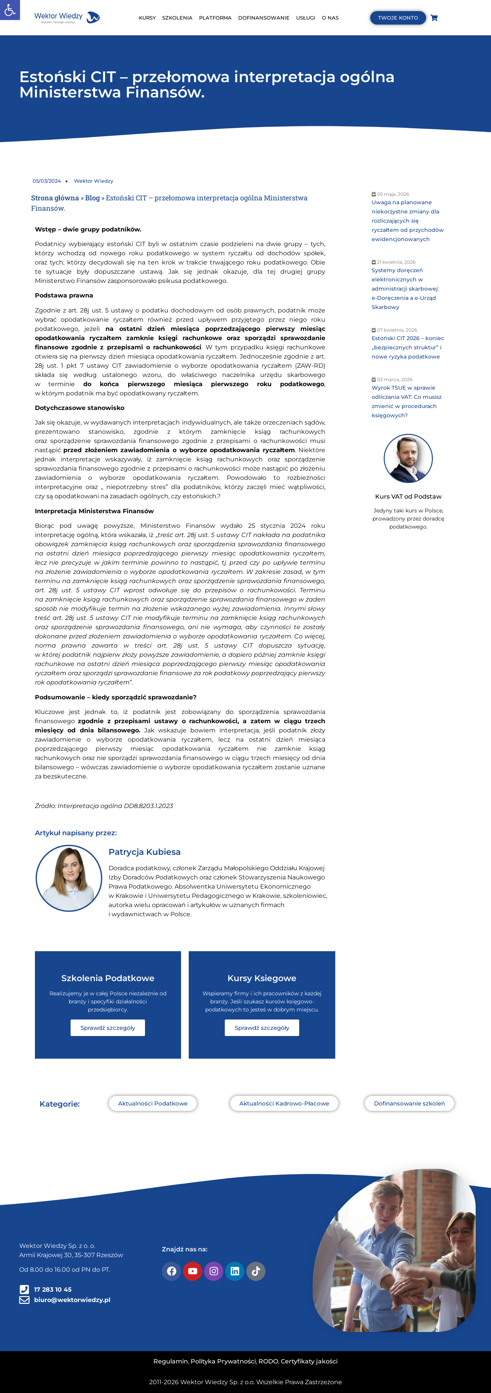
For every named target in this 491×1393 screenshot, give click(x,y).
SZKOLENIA (177, 18)
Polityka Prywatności (223, 1361)
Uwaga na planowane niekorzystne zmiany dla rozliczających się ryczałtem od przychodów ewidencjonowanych (408, 221)
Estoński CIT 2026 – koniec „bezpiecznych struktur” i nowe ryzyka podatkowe (408, 347)
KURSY (147, 18)
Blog (92, 197)
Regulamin (170, 1361)
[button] (10, 10)
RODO (268, 1361)
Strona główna (55, 197)
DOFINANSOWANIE (264, 18)
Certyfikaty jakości (309, 1361)
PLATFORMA (215, 18)
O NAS (330, 18)
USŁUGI (305, 18)
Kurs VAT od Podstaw (408, 496)
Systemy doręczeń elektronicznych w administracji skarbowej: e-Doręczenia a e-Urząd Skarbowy (405, 289)
